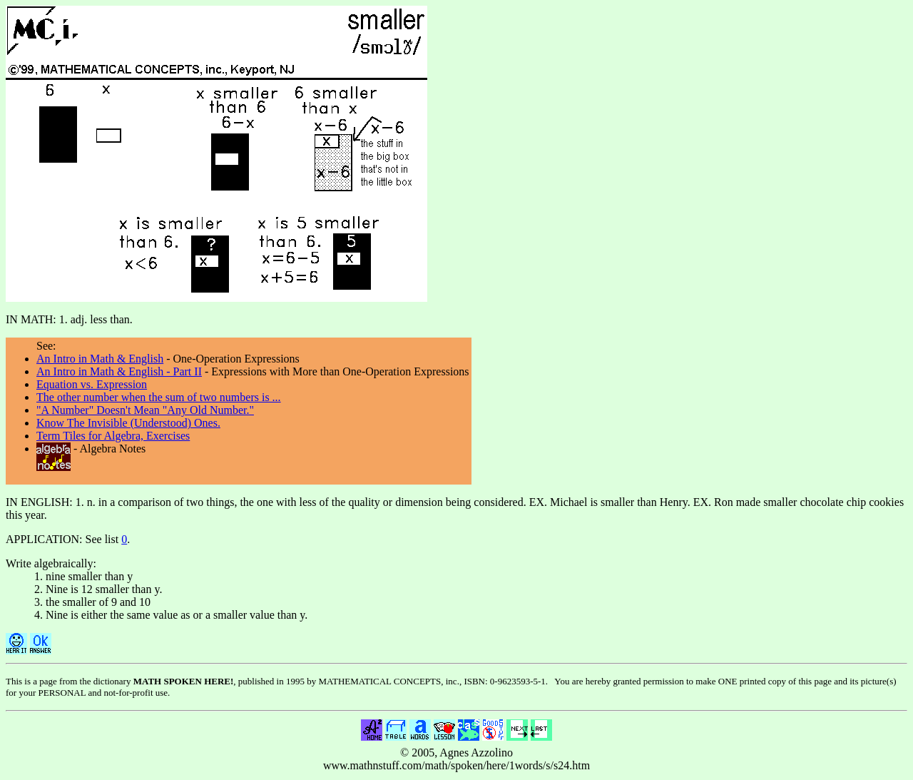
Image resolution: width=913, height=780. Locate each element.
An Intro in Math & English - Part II (119, 371)
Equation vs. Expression (91, 384)
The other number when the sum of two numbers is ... (158, 397)
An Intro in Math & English (99, 359)
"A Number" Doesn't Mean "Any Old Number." (145, 410)
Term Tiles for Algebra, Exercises (113, 436)
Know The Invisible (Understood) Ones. (128, 423)
